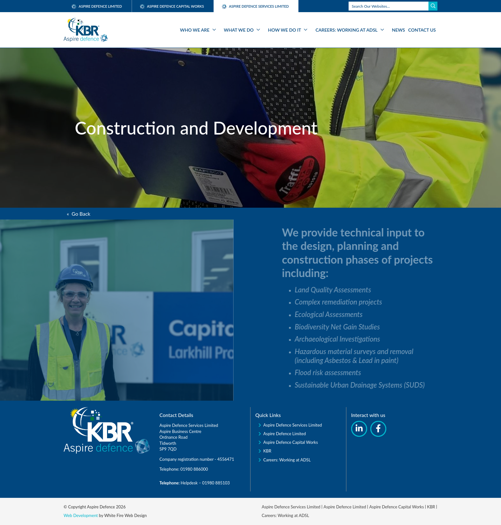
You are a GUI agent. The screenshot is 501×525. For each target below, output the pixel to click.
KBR (267, 450)
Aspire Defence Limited (97, 6)
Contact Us (422, 30)
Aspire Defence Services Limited (292, 425)
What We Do (239, 30)
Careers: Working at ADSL (346, 30)
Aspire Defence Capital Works (172, 6)
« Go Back (78, 214)
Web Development (81, 515)
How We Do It (284, 30)
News (398, 30)
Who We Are (194, 30)
